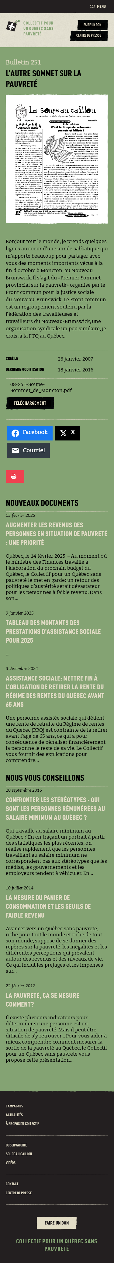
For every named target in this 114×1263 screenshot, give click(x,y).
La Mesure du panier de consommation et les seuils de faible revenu (48, 907)
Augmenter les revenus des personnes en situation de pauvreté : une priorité (56, 534)
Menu (98, 6)
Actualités (14, 1115)
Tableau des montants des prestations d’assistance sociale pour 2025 (53, 632)
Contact (12, 1184)
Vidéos (11, 1163)
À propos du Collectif (22, 1124)
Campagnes (14, 1106)
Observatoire (16, 1145)
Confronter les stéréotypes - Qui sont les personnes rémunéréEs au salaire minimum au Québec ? (55, 809)
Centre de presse (19, 1193)
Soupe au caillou (19, 1154)
